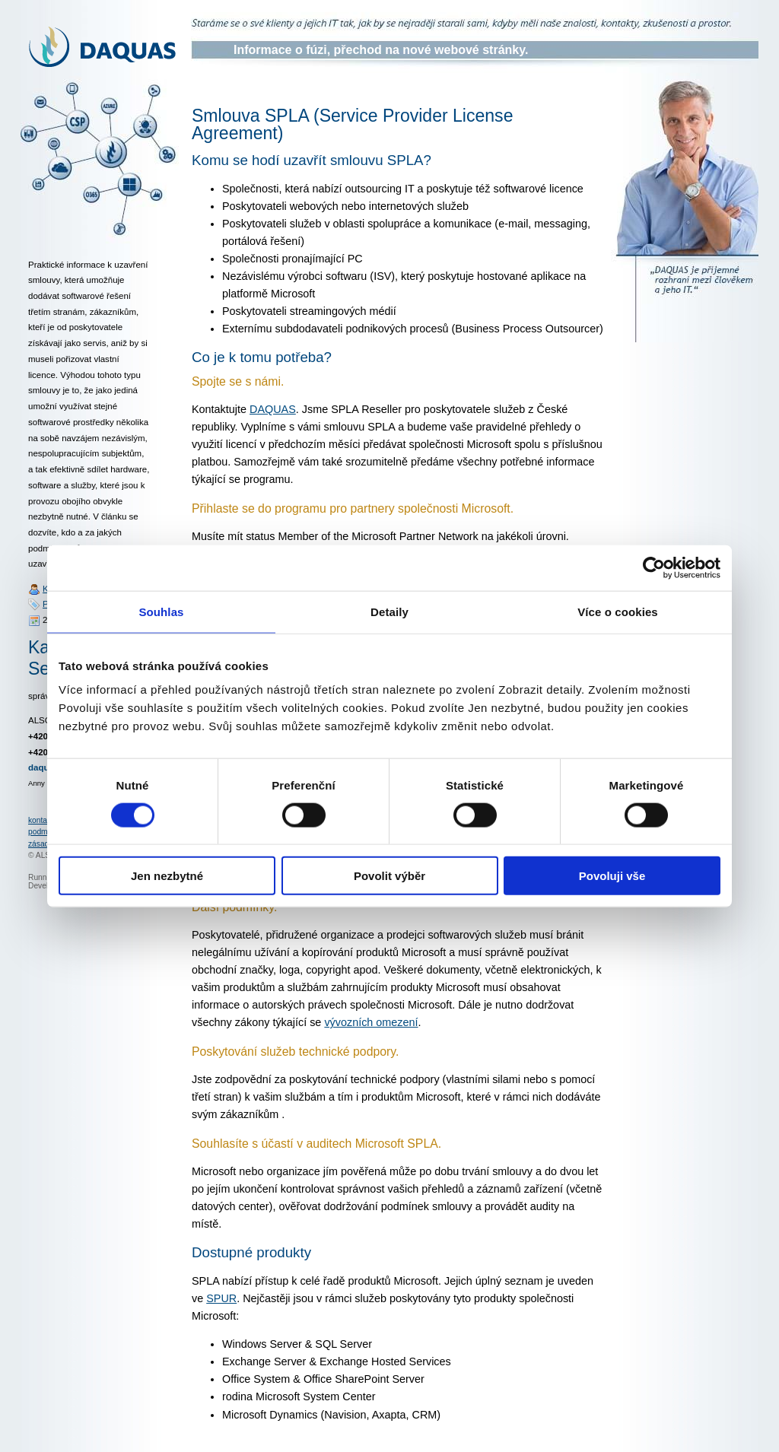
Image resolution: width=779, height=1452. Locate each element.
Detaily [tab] (389, 611)
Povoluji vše (612, 875)
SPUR (221, 1298)
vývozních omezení (371, 1022)
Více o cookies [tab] (617, 611)
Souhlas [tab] (160, 611)
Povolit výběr (389, 875)
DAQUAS (273, 409)
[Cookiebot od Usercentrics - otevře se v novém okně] (653, 567)
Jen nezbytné (167, 875)
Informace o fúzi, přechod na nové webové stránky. (381, 49)
